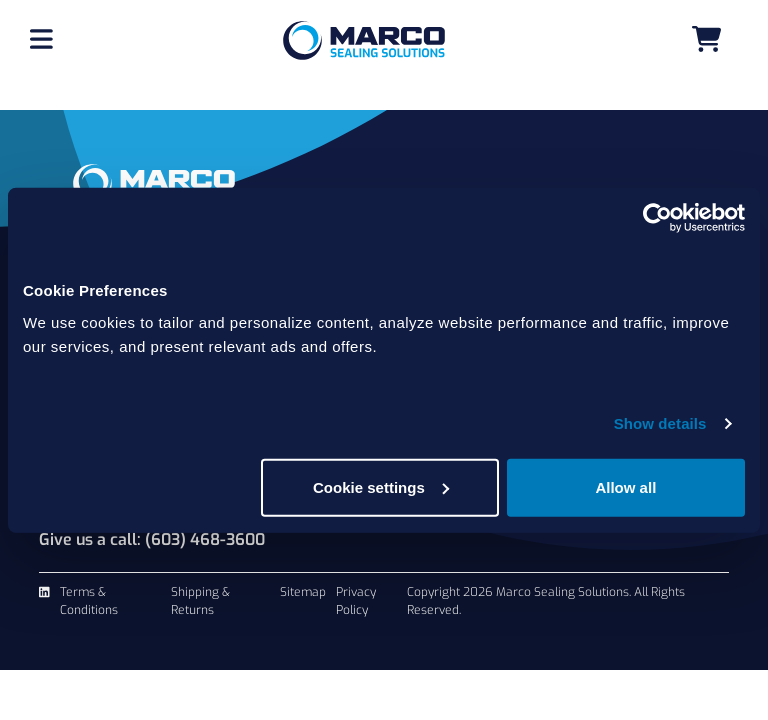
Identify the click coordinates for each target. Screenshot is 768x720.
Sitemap (303, 592)
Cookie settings (381, 486)
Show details (660, 423)
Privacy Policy (356, 601)
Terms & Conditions (89, 601)
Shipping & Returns (200, 601)
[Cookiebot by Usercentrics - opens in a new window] (657, 218)
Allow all (625, 486)
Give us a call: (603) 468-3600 (152, 539)
